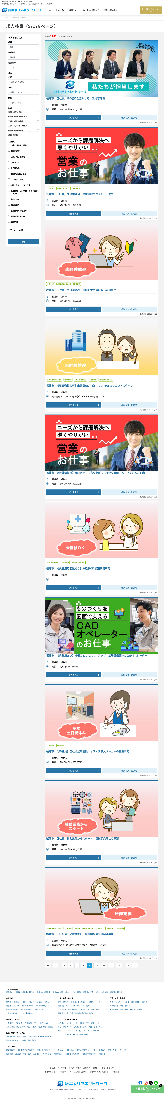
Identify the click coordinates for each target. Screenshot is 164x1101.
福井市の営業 (58, 992)
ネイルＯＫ (15, 199)
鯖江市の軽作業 (116, 992)
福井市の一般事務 (13, 992)
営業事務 (28, 1023)
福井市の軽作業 (28, 992)
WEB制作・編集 (80, 1027)
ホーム (48, 10)
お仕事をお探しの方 (91, 10)
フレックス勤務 (17, 179)
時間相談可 (15, 151)
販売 (19, 1036)
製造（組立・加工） (78, 1002)
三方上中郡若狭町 (27, 1013)
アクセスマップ (108, 1068)
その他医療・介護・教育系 (120, 1005)
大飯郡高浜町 (38, 1009)
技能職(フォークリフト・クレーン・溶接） (74, 1005)
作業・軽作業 (63, 1002)
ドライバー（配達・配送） (68, 1009)
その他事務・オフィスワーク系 (18, 1027)
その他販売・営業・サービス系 (41, 1036)
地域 (10, 42)
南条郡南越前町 (12, 1009)
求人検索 (16, 18)
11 (104, 965)
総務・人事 (44, 1023)
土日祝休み (15, 168)
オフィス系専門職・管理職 (42, 1027)
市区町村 (12, 62)
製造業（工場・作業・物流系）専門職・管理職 (75, 1013)
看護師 (144, 1002)
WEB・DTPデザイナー (97, 1027)
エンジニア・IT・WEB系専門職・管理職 (73, 1034)
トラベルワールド (64, 1072)
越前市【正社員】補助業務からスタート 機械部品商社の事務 (82, 838)
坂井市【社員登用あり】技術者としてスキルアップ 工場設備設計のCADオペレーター (96, 655)
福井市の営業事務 (43, 992)
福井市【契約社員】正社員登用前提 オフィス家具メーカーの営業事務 (87, 751)
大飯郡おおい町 (12, 1013)
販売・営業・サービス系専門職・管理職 (21, 1040)
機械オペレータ (94, 1002)
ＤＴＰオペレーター (65, 1030)
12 (111, 965)
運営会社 (96, 1068)
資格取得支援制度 (18, 216)
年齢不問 (14, 222)
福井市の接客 (88, 992)
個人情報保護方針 (80, 1072)
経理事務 (19, 1023)
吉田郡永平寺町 (27, 1005)
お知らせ (86, 1068)
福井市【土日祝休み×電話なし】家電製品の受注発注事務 (80, 934)
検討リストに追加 (129, 117)
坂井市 (16, 1005)
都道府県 (12, 52)
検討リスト (73, 10)
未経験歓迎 (15, 205)
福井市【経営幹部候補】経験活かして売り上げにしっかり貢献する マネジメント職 (95, 472)
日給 (10, 87)
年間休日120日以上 (18, 173)
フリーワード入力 (15, 229)
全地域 (24, 18)
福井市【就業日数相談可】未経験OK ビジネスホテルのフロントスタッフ (89, 385)
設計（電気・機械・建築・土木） (88, 1023)
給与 (10, 73)
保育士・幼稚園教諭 (131, 1002)
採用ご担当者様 (110, 10)
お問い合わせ (50, 1072)
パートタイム (16, 162)
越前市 (8, 1005)
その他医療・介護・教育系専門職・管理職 (126, 1009)
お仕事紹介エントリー (151, 10)
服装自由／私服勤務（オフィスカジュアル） (24, 192)
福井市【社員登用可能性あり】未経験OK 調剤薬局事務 (78, 568)
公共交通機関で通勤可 (20, 145)
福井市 (8, 1002)
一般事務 (9, 1023)
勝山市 (31, 1002)
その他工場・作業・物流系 (91, 1009)
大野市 (24, 1002)
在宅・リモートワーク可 (20, 185)
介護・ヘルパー (116, 1002)
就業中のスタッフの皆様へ (100, 1072)
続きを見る (73, 117)
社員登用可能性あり (19, 210)
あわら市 (47, 1002)
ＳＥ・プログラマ (65, 1027)
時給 (10, 97)
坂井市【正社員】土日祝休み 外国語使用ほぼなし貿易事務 (81, 289)
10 (97, 965)
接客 (25, 1036)
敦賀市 (16, 1002)
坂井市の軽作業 (102, 992)
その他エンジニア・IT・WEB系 (88, 1030)
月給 (10, 77)
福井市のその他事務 (73, 992)
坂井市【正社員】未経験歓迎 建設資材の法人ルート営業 (80, 194)
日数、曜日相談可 (18, 156)
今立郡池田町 (41, 1005)
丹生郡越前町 (26, 1009)
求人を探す (60, 10)
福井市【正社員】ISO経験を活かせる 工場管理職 (75, 98)
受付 (36, 1023)
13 (119, 965)
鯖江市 (39, 1002)
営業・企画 (10, 1036)
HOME (52, 1068)
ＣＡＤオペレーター (65, 1023)
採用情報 (116, 1072)
